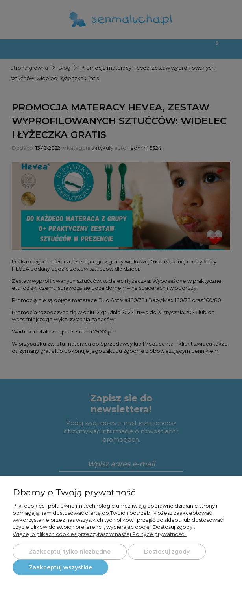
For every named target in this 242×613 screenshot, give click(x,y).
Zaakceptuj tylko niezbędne (70, 551)
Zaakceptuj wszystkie (60, 567)
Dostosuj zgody (167, 551)
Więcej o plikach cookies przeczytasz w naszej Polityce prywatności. (100, 534)
